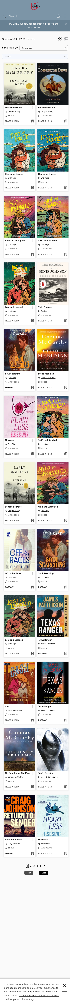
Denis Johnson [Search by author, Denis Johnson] (47, 311)
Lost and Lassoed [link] (14, 307)
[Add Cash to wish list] (32, 720)
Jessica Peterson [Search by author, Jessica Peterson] (15, 710)
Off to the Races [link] (13, 573)
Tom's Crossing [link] (46, 773)
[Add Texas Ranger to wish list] (65, 654)
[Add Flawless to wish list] (32, 454)
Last (44, 873)
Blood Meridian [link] (46, 374)
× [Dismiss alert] (66, 24)
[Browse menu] (65, 16)
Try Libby (13, 23)
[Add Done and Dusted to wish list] (32, 188)
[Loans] (59, 16)
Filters (7, 56)
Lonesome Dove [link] (13, 107)
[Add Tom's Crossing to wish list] (65, 787)
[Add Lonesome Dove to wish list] (32, 121)
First (29, 873)
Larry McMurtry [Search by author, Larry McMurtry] (14, 111)
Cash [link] (7, 706)
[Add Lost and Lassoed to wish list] (32, 321)
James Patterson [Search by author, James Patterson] (48, 644)
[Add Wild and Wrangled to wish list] (32, 254)
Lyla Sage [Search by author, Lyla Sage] (12, 178)
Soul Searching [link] (13, 374)
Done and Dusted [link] (14, 174)
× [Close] (64, 986)
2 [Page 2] (31, 865)
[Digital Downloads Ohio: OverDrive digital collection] (35, 6)
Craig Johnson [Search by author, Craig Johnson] (14, 843)
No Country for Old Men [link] (17, 773)
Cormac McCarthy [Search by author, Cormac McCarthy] (48, 377)
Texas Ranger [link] (45, 640)
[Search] (4, 16)
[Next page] (44, 866)
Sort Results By (10, 47)
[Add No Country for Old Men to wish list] (32, 787)
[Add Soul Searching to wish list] (32, 388)
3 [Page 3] (34, 865)
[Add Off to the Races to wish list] (32, 587)
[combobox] (29, 16)
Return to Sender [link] (13, 839)
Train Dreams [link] (45, 307)
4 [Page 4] (37, 865)
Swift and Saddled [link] (47, 240)
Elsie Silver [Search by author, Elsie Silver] (12, 444)
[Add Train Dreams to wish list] (65, 321)
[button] (60, 39)
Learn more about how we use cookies (39, 995)
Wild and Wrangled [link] (15, 240)
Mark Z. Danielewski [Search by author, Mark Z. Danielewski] (49, 777)
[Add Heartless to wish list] (65, 854)
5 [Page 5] (40, 865)
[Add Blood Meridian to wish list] (65, 388)
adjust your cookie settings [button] (20, 999)
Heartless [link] (43, 839)
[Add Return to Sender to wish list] (32, 854)
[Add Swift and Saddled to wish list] (65, 254)
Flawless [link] (9, 440)
